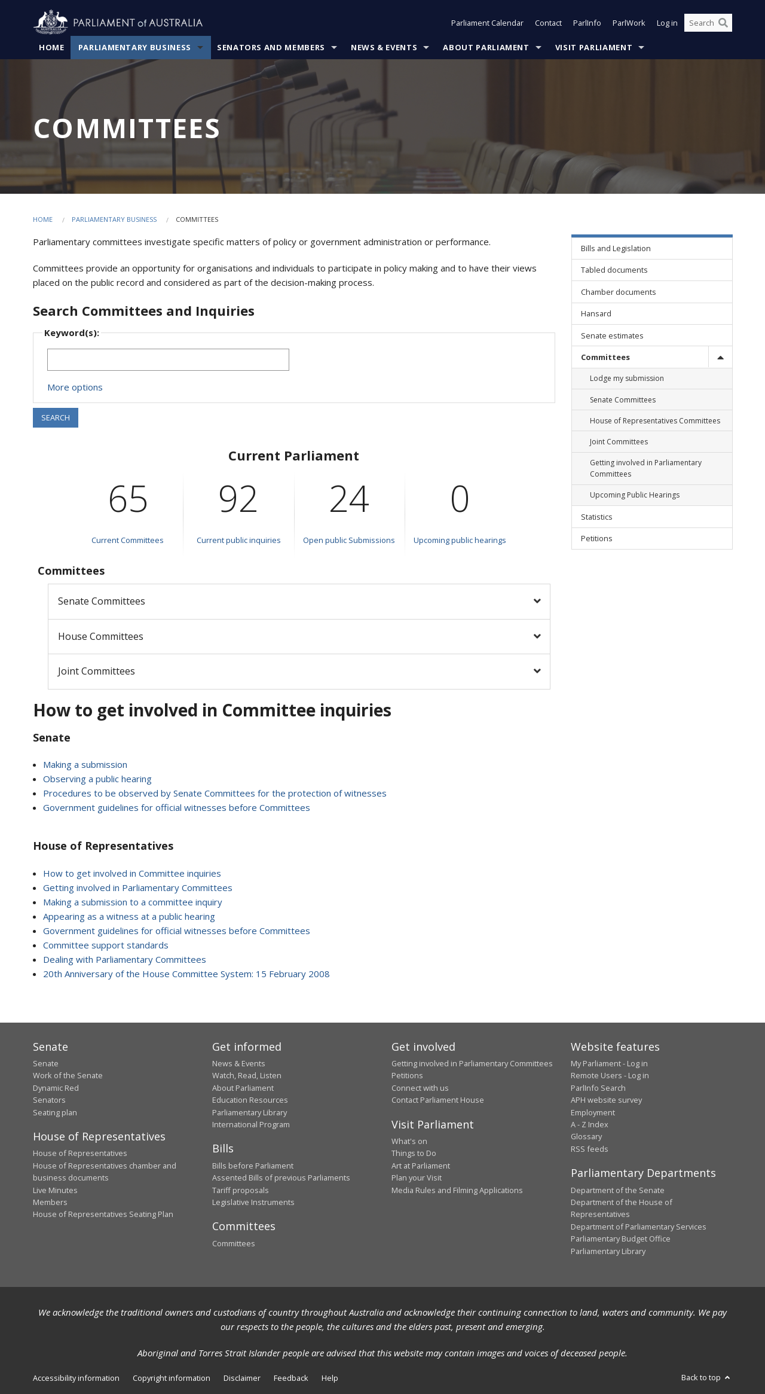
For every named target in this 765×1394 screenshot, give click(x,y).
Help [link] (330, 1377)
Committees (233, 1243)
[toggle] (720, 356)
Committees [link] (605, 357)
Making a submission (85, 764)
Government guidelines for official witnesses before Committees (176, 807)
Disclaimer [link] (242, 1377)
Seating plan (55, 1112)
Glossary (586, 1136)
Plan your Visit (416, 1177)
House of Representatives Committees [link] (655, 421)
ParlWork (629, 22)
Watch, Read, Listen (246, 1075)
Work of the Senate (68, 1075)
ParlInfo (587, 22)
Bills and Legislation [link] (616, 248)
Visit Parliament (593, 47)
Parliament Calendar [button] (487, 22)
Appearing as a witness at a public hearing (129, 916)
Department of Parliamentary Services (638, 1226)
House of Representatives (80, 1153)
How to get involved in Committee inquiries (132, 873)
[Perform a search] (723, 23)
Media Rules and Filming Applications (457, 1190)
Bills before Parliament (252, 1165)
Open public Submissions (349, 540)
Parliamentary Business (134, 47)
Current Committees (127, 540)
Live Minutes (55, 1190)
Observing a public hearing (97, 779)
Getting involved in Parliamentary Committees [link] (646, 468)
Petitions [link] (597, 538)
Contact (548, 22)
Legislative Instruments (253, 1202)
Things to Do (413, 1153)
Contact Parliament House (437, 1099)
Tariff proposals (240, 1190)
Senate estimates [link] (612, 335)
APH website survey (606, 1099)
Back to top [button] (706, 1377)
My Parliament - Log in (609, 1063)
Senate (46, 1063)
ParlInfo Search (598, 1087)
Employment (593, 1112)
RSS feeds (589, 1148)
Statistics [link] (597, 516)
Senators (49, 1099)
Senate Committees (101, 601)
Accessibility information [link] (76, 1377)
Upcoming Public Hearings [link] (635, 495)
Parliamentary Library (249, 1112)
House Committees (100, 636)
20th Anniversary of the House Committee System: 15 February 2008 (186, 974)
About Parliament (486, 47)
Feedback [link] (291, 1377)
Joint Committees (96, 671)
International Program (251, 1124)
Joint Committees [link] (619, 442)
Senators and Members (271, 47)
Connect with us (420, 1087)
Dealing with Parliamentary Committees (124, 959)
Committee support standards (106, 945)
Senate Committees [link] (623, 400)
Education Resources (250, 1099)
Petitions (407, 1075)
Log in (667, 22)
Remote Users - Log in (610, 1075)
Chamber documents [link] (618, 291)
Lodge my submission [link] (627, 378)
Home (52, 47)
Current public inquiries (239, 540)
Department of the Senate (618, 1190)
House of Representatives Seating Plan (103, 1214)
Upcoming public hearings (460, 540)
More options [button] (75, 387)
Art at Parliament (420, 1165)
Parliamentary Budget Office (621, 1238)
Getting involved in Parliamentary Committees (137, 887)
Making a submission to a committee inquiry (132, 902)
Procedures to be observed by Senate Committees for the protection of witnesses (215, 793)
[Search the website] (708, 23)
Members (50, 1202)
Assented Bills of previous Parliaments (281, 1177)
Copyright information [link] (171, 1377)
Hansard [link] (596, 313)
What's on (409, 1141)
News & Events (384, 47)
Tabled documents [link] (614, 269)
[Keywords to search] (168, 360)
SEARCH (55, 417)
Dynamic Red (56, 1087)
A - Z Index (589, 1124)
